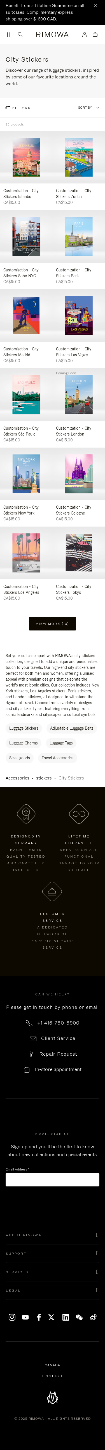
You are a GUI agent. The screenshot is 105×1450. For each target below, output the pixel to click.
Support (16, 1253)
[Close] (95, 6)
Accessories (17, 778)
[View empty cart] (95, 35)
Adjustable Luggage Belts (72, 728)
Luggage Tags (61, 743)
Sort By (85, 108)
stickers (44, 778)
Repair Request (58, 1054)
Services (17, 1272)
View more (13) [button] (52, 624)
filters (21, 108)
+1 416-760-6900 (58, 1023)
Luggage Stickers (23, 728)
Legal (13, 1290)
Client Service (58, 1038)
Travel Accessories (58, 757)
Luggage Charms (23, 743)
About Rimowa (24, 1235)
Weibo (93, 1317)
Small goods (19, 757)
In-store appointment (58, 1069)
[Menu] (9, 34)
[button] (52, 1235)
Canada (53, 1365)
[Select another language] (52, 1376)
